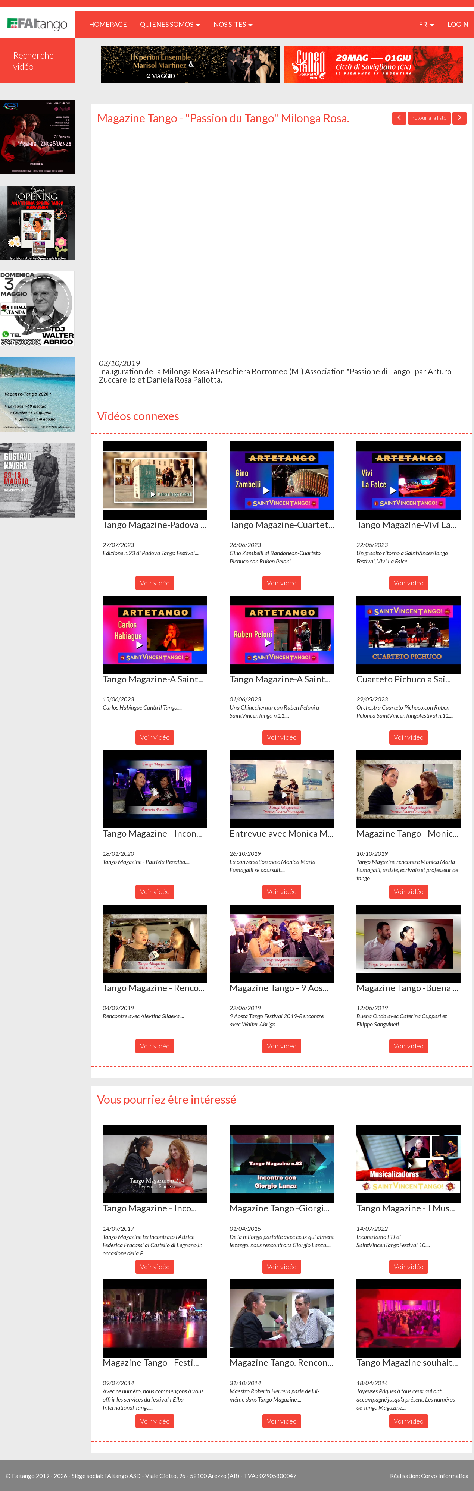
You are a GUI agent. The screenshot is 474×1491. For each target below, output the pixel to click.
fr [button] (426, 24)
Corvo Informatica (444, 1475)
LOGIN (458, 24)
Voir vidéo (155, 583)
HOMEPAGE (110, 24)
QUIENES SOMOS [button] (170, 24)
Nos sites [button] (233, 24)
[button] (155, 480)
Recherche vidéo (33, 61)
